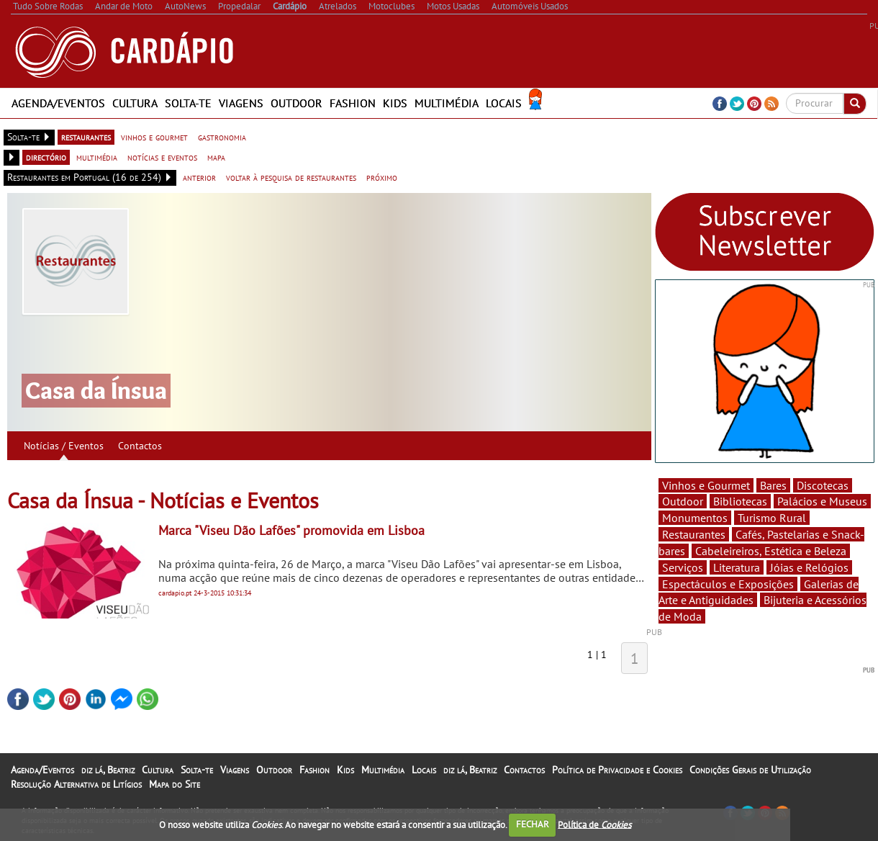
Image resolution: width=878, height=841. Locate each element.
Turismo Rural (772, 518)
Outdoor (296, 103)
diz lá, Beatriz (108, 769)
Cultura (135, 103)
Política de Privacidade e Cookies (617, 769)
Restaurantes (693, 534)
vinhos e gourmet (154, 136)
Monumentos (695, 518)
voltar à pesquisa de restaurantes (291, 177)
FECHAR (532, 824)
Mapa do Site (174, 784)
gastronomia (222, 136)
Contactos (140, 445)
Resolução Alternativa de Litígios (76, 784)
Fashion (353, 103)
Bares (773, 485)
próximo (381, 177)
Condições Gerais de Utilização (750, 769)
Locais (504, 103)
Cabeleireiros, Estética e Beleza (770, 551)
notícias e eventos (162, 156)
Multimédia (447, 103)
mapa (216, 156)
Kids (395, 103)
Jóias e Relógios (809, 567)
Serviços (682, 567)
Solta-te (188, 103)
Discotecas (822, 485)
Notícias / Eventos (64, 445)
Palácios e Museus (822, 501)
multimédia (96, 156)
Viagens (241, 103)
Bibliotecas (740, 501)
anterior (199, 177)
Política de (594, 824)
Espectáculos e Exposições (728, 584)
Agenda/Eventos (58, 103)
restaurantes (86, 136)
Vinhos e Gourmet (706, 485)
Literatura (736, 567)
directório (46, 156)
